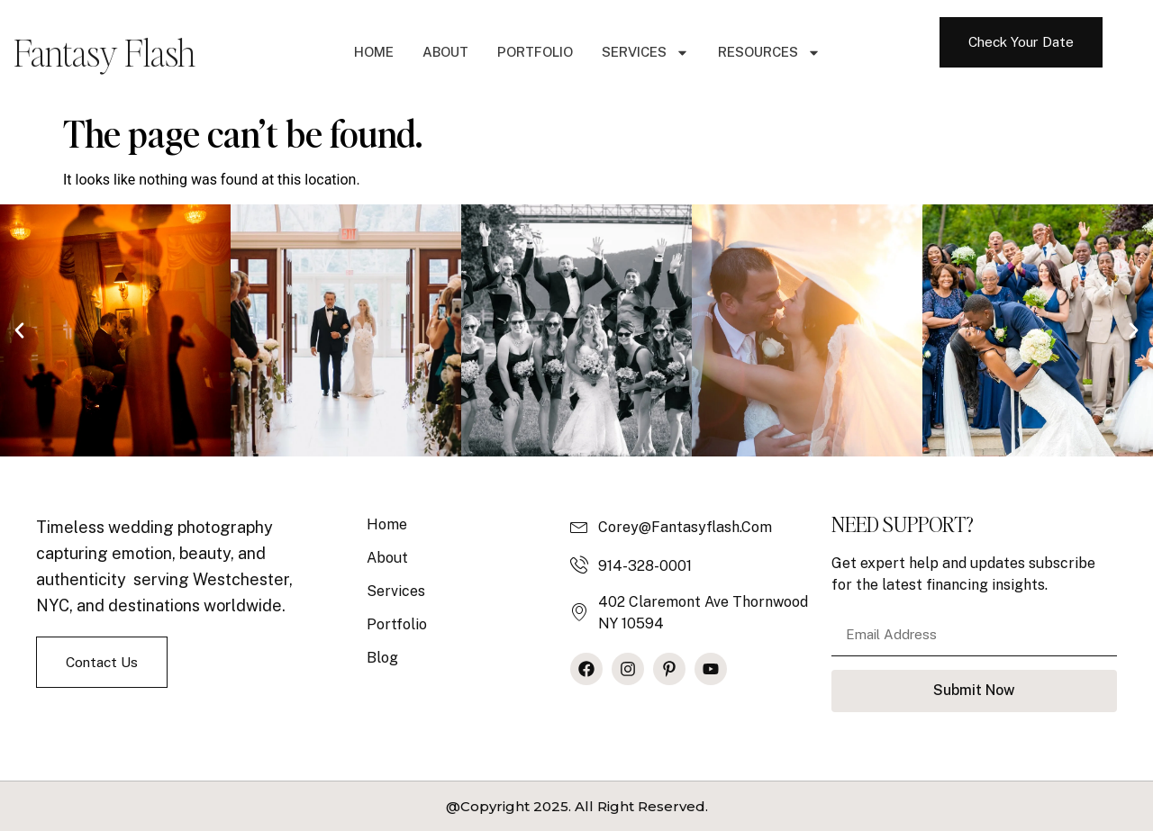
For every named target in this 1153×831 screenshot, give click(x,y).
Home (374, 51)
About (445, 51)
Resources (769, 52)
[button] (19, 330)
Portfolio (535, 51)
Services (645, 52)
